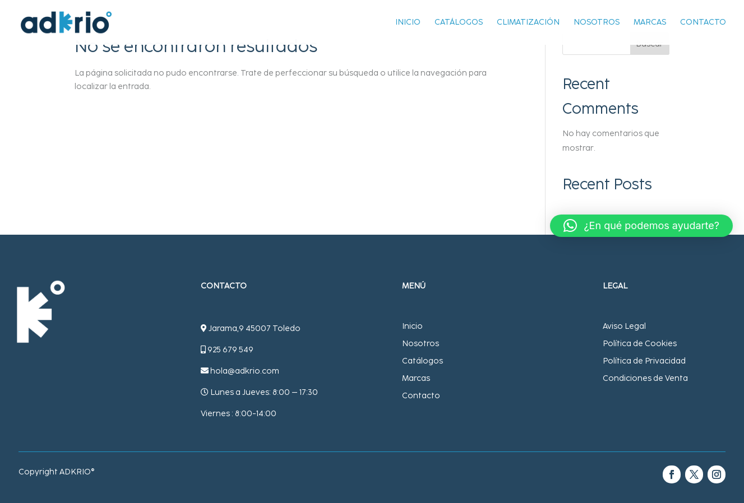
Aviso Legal (624, 326)
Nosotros (597, 22)
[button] (641, 226)
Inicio (407, 22)
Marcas (650, 22)
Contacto (703, 22)
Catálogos (459, 22)
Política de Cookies (640, 343)
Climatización (528, 22)
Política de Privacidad (644, 361)
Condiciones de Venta (645, 378)
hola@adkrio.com (244, 371)
